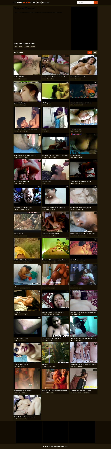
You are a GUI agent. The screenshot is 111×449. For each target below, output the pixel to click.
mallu (76, 105)
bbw (28, 288)
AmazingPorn (24, 2)
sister (16, 105)
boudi (49, 105)
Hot (90, 52)
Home (39, 2)
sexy (79, 78)
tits (48, 78)
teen (24, 340)
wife (16, 183)
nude (80, 340)
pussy (44, 78)
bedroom (22, 209)
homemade (23, 288)
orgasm (21, 157)
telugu (24, 78)
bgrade (80, 105)
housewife (73, 235)
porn (20, 46)
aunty (24, 183)
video (75, 314)
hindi (20, 105)
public (21, 262)
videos (75, 157)
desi (72, 105)
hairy (50, 366)
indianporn (86, 392)
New (95, 52)
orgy (56, 340)
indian (19, 78)
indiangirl (80, 392)
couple (54, 157)
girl (82, 209)
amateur (26, 46)
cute (20, 340)
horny (33, 46)
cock (25, 235)
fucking (16, 314)
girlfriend (26, 262)
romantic (78, 209)
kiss (24, 105)
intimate (17, 131)
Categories (45, 2)
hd (79, 314)
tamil (44, 288)
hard (21, 314)
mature (25, 131)
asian (51, 78)
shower (16, 209)
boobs (44, 157)
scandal (76, 131)
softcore (77, 262)
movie (72, 288)
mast (52, 392)
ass (82, 183)
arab (81, 262)
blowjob (45, 314)
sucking (45, 262)
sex (16, 46)
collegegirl (73, 392)
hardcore (77, 183)
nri (47, 183)
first (15, 78)
